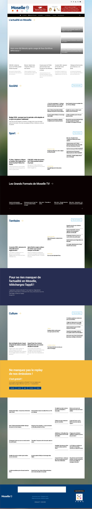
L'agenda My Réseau (79, 491)
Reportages (49, 254)
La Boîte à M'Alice (51, 346)
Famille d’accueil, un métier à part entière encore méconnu (73, 110)
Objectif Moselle (50, 237)
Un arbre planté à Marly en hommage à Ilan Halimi (55, 115)
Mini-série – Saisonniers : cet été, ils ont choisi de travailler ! (76, 203)
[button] (79, 15)
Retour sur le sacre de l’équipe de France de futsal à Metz (76, 410)
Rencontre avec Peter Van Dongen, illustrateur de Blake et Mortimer (74, 337)
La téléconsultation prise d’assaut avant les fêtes (73, 115)
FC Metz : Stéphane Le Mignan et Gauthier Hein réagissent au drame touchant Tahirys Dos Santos (17, 162)
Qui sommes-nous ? (36, 497)
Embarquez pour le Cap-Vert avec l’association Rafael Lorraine (30, 204)
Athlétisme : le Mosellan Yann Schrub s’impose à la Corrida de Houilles (61, 435)
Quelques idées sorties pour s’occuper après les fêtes (53, 332)
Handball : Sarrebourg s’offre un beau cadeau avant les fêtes (61, 448)
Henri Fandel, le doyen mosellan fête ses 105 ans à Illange (74, 104)
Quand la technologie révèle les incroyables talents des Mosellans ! (74, 332)
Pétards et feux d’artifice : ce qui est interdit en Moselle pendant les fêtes (41, 427)
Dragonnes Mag (50, 149)
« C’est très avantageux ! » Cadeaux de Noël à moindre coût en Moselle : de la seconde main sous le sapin (55, 105)
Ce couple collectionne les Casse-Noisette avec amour (74, 245)
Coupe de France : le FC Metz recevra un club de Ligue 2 (75, 423)
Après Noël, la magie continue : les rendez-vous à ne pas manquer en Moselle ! (36, 249)
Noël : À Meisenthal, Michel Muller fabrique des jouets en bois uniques (55, 110)
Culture (49, 329)
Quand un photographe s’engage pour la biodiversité (15, 203)
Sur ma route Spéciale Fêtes (54, 256)
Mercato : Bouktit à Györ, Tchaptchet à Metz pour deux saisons (29, 67)
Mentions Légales (45, 499)
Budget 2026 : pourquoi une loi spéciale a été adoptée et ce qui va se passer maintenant (26, 118)
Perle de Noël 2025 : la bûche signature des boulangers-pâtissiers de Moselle (73, 232)
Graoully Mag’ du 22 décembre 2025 (54, 169)
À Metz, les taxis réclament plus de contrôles (61, 422)
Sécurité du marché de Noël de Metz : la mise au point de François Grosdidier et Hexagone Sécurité (74, 121)
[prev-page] (10, 209)
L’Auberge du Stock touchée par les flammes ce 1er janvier (76, 67)
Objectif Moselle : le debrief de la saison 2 (54, 239)
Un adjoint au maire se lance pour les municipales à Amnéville (61, 410)
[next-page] (82, 209)
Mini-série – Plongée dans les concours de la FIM (61, 203)
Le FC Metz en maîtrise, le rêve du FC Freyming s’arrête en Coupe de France (76, 448)
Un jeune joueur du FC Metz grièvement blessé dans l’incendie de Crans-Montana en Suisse (74, 145)
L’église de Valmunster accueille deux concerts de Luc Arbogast (73, 324)
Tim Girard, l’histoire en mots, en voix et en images (54, 348)
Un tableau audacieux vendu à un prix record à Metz (74, 319)
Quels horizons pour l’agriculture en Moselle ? (74, 241)
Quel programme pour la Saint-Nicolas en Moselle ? (73, 328)
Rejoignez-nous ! (44, 497)
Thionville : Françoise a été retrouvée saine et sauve (41, 442)
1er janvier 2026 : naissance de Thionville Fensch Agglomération (61, 67)
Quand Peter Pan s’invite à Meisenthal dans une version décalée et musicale (35, 345)
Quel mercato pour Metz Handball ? (74, 149)
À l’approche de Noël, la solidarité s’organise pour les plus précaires (55, 120)
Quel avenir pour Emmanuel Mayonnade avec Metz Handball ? (74, 152)
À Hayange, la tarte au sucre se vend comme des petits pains (73, 237)
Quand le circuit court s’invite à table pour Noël (73, 226)
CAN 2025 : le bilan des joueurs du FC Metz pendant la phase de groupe (15, 67)
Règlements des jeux (36, 499)
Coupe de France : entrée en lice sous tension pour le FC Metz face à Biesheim (61, 460)
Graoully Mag (50, 166)
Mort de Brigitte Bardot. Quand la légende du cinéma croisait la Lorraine (17, 345)
